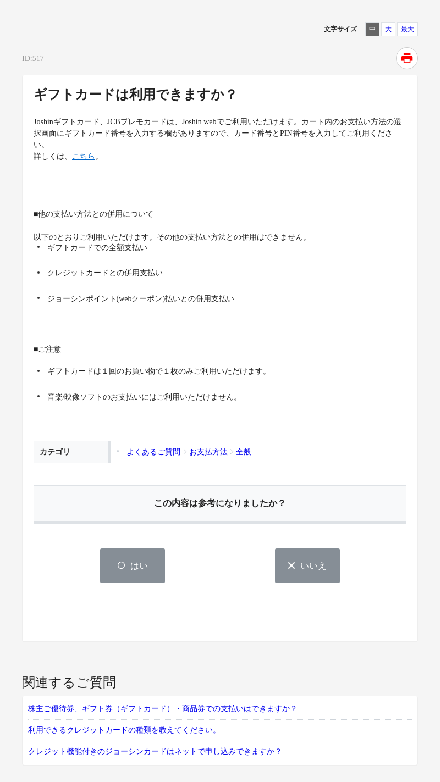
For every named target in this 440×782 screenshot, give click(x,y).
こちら (83, 156)
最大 (407, 29)
